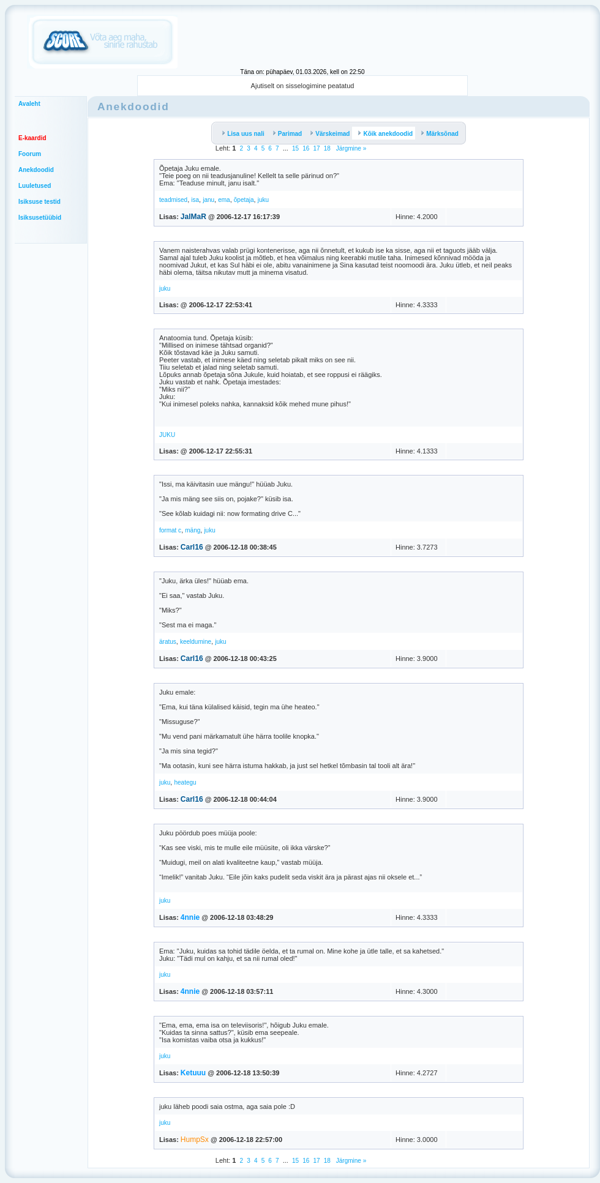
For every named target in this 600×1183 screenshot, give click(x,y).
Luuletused (34, 185)
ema (224, 199)
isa (195, 199)
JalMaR (193, 216)
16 (305, 148)
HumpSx (195, 1139)
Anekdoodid (36, 169)
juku (263, 199)
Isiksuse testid (39, 201)
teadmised (173, 199)
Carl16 (192, 547)
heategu (185, 782)
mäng (192, 530)
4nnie (190, 917)
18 (327, 148)
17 (316, 148)
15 (295, 148)
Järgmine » (350, 148)
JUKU (167, 434)
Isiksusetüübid (39, 217)
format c (170, 530)
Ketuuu (193, 1073)
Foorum (29, 154)
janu (208, 199)
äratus (167, 641)
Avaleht (29, 103)
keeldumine (195, 641)
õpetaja (244, 199)
